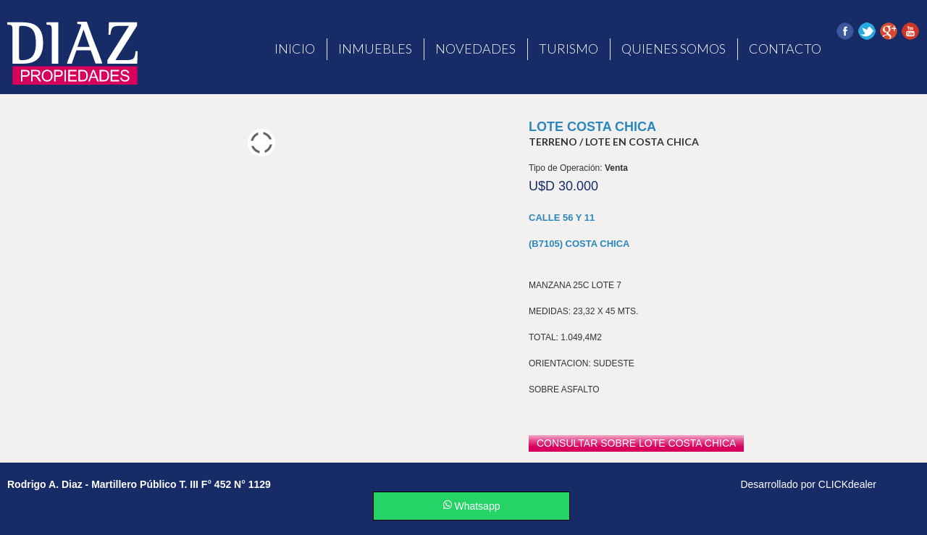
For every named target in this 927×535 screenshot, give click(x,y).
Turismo (568, 48)
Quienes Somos (673, 48)
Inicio (294, 48)
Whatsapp (471, 506)
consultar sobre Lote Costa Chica (636, 443)
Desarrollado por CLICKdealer (808, 484)
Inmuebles (375, 48)
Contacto (785, 48)
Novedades (475, 48)
